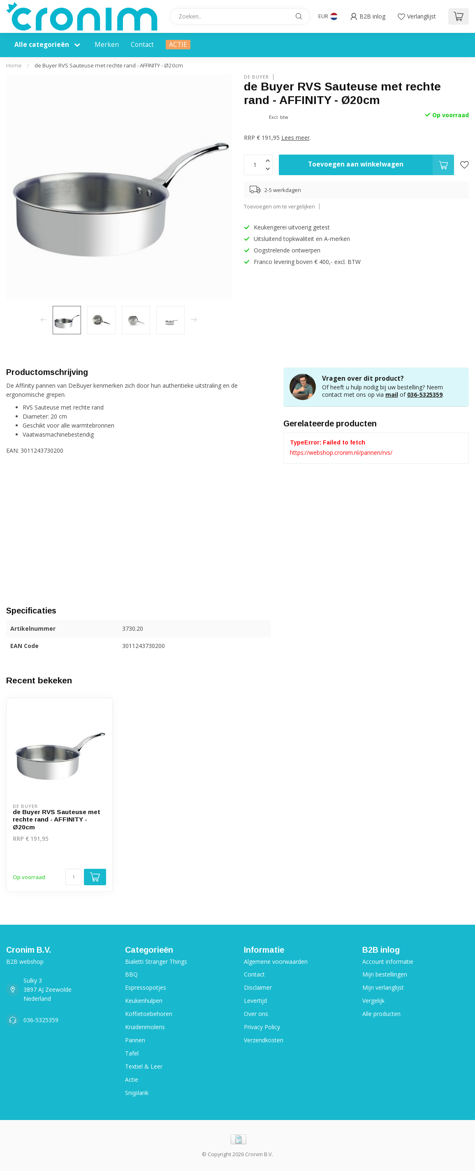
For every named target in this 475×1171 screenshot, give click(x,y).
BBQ (131, 974)
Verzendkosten (263, 1040)
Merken (107, 44)
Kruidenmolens (145, 1027)
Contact (142, 44)
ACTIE (178, 44)
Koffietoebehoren (148, 1014)
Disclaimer (258, 987)
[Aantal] (73, 877)
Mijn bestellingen (384, 974)
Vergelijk (373, 1000)
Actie (131, 1079)
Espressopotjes (145, 987)
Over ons (256, 1014)
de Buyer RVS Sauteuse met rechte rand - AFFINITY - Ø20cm (109, 65)
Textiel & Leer (143, 1066)
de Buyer (256, 76)
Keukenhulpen (143, 1000)
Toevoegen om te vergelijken (279, 206)
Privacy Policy (262, 1027)
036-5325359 (425, 394)
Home (14, 65)
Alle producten (381, 1014)
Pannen (135, 1040)
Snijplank (136, 1093)
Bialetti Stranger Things (156, 961)
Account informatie (387, 961)
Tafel (132, 1053)
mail (391, 394)
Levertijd (255, 1000)
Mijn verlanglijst (383, 987)
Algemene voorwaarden (276, 961)
